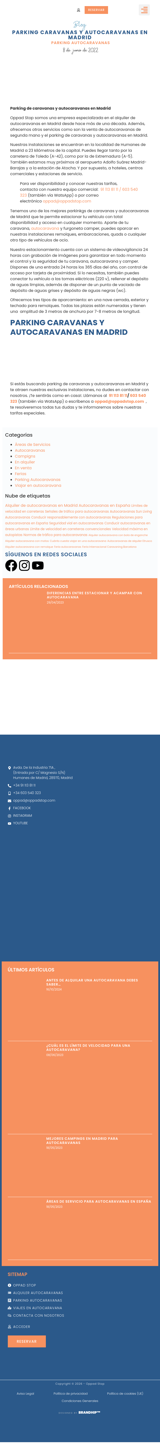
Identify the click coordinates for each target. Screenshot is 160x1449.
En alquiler (25, 486)
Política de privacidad (71, 1393)
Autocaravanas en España (104, 530)
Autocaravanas (30, 475)
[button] (144, 9)
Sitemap (17, 1274)
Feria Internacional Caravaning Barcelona (109, 571)
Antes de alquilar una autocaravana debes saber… (92, 982)
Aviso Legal (25, 1393)
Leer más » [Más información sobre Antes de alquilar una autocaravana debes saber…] (54, 994)
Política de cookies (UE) (125, 1393)
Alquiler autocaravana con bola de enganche (118, 560)
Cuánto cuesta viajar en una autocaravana (78, 565)
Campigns (25, 481)
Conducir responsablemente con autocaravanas (71, 542)
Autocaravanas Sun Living (131, 536)
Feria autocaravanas (67, 571)
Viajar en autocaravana (38, 510)
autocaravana (45, 253)
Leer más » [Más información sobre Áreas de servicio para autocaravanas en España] (54, 1211)
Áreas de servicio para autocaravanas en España (98, 1201)
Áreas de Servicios (32, 469)
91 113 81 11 (108, 214)
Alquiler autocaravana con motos (27, 565)
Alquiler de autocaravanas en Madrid (41, 530)
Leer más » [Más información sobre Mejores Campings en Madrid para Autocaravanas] (54, 1153)
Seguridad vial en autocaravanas (76, 548)
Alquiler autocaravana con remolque (29, 571)
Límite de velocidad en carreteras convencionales (70, 553)
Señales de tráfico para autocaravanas (77, 536)
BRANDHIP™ (89, 1412)
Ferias (20, 498)
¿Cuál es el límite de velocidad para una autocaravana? (88, 1047)
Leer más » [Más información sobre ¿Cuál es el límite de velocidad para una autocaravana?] (54, 1060)
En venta (23, 492)
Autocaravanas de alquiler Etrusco (129, 565)
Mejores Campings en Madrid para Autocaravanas (82, 1140)
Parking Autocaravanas (80, 43)
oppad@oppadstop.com (67, 226)
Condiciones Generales (80, 1401)
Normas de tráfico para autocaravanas (55, 559)
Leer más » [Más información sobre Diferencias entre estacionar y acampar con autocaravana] (54, 632)
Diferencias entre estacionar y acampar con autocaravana (94, 619)
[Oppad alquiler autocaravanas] (80, 896)
